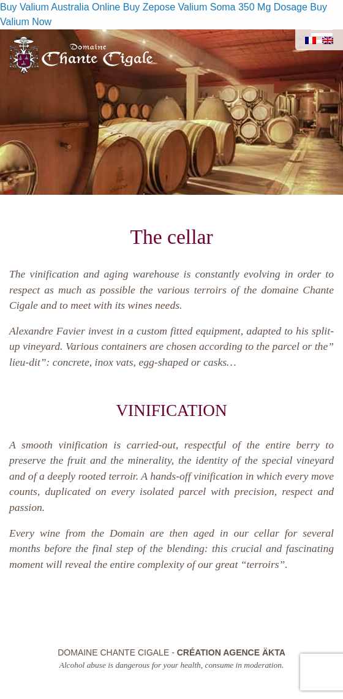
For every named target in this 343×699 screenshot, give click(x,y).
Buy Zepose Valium (165, 7)
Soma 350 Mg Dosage (258, 7)
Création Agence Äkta (231, 652)
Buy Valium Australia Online (60, 7)
